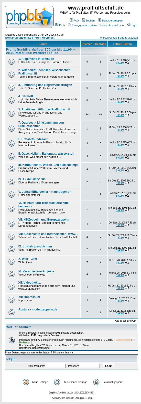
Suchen (88, 20)
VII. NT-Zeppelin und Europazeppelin (43, 219)
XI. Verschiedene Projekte (36, 271)
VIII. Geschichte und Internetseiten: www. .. (48, 234)
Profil (60, 25)
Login (132, 25)
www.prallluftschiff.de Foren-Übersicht (29, 37)
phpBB (64, 398)
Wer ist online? (18, 327)
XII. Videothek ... (29, 282)
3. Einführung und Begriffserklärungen (45, 85)
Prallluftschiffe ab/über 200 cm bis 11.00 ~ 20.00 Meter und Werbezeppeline (40, 51)
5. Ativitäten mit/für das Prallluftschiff (44, 109)
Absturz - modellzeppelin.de (37, 309)
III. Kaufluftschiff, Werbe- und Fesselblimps (48, 165)
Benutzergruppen (110, 20)
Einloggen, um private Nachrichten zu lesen (96, 25)
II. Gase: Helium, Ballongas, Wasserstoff (46, 153)
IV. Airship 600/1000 (31, 179)
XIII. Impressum (29, 297)
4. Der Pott (25, 96)
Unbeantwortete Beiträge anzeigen (119, 37)
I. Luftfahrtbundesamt (33, 139)
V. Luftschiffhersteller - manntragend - (44, 191)
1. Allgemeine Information (36, 59)
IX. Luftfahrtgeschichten (35, 246)
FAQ (74, 20)
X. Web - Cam (27, 259)
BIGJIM (120, 63)
